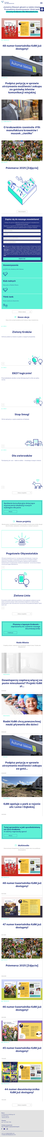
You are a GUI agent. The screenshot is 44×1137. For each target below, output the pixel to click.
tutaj (5, 255)
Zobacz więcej (22, 312)
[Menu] (41, 3)
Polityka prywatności (7, 1125)
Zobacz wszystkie (22, 492)
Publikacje (10, 632)
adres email (6, 249)
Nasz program (22, 211)
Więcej (10, 511)
